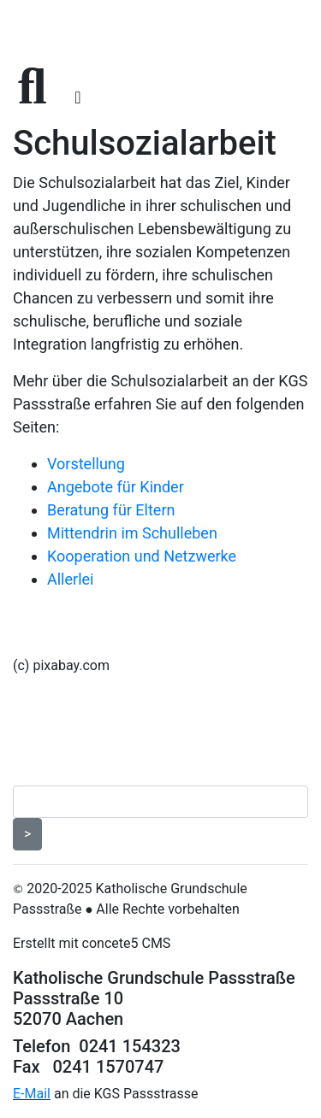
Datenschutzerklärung (97, 700)
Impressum (56, 727)
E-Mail (32, 1094)
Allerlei (70, 579)
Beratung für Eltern (111, 510)
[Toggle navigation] (77, 97)
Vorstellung (86, 464)
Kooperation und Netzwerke (141, 556)
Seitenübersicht (73, 754)
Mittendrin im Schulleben (132, 533)
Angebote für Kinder (115, 487)
